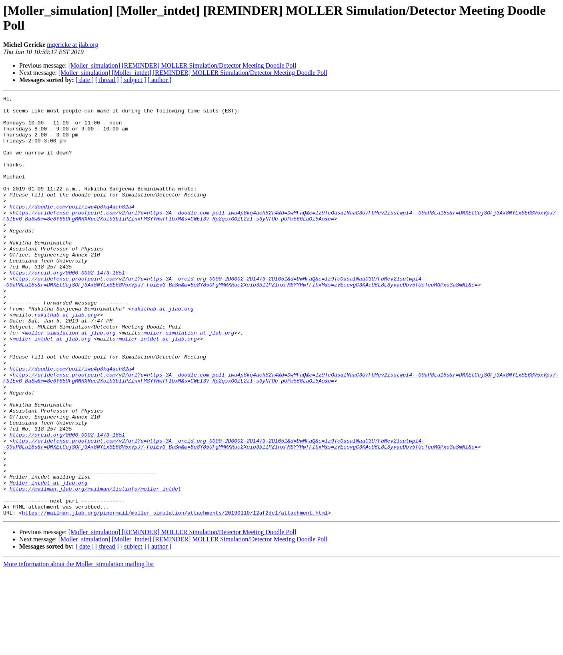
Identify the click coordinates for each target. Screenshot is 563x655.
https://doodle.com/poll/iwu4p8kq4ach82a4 (72, 229)
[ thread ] (107, 79)
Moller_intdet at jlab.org (49, 560)
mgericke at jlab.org (72, 44)
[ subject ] (133, 79)
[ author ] (160, 79)
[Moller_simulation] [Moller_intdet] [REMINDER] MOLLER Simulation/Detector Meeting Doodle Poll (192, 72)
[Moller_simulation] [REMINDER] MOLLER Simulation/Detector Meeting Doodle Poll (182, 65)
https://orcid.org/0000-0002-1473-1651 (67, 308)
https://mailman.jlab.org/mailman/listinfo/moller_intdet (95, 567)
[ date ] (85, 79)
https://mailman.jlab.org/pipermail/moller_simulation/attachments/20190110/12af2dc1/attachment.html (175, 596)
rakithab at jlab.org (162, 351)
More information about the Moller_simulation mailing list (78, 648)
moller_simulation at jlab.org (70, 380)
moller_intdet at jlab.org (51, 387)
